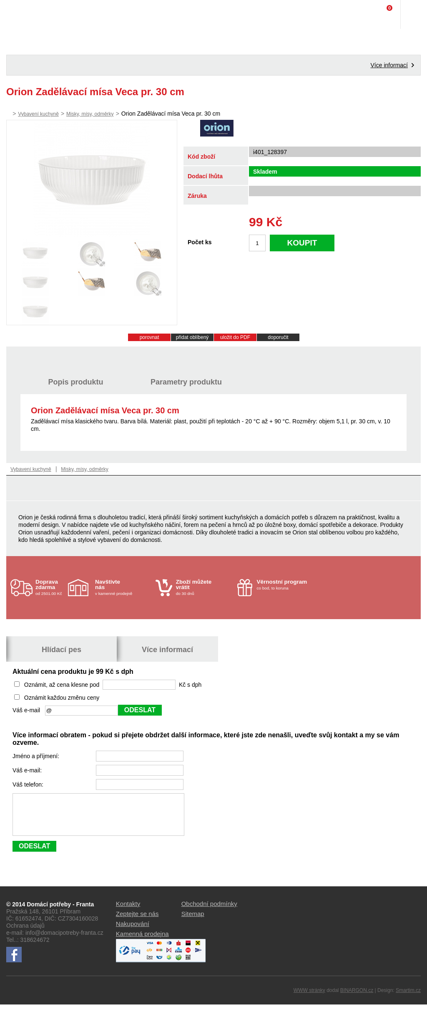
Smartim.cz (408, 998)
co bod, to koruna (285, 584)
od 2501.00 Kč (50, 587)
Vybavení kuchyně (38, 114)
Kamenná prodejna (142, 941)
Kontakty (128, 911)
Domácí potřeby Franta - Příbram (23, 14)
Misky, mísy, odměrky (90, 114)
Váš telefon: (29, 784)
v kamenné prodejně (123, 587)
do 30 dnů (204, 587)
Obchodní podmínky (209, 911)
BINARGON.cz (356, 998)
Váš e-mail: (28, 770)
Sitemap (192, 921)
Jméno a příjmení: (37, 756)
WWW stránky (309, 998)
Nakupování (132, 931)
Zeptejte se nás (137, 921)
